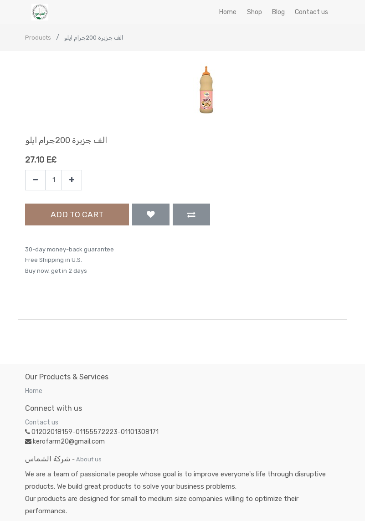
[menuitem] (228, 12)
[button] (151, 214)
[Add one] (72, 180)
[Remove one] (35, 180)
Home (33, 391)
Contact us (41, 422)
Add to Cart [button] (77, 214)
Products (38, 37)
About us (89, 459)
